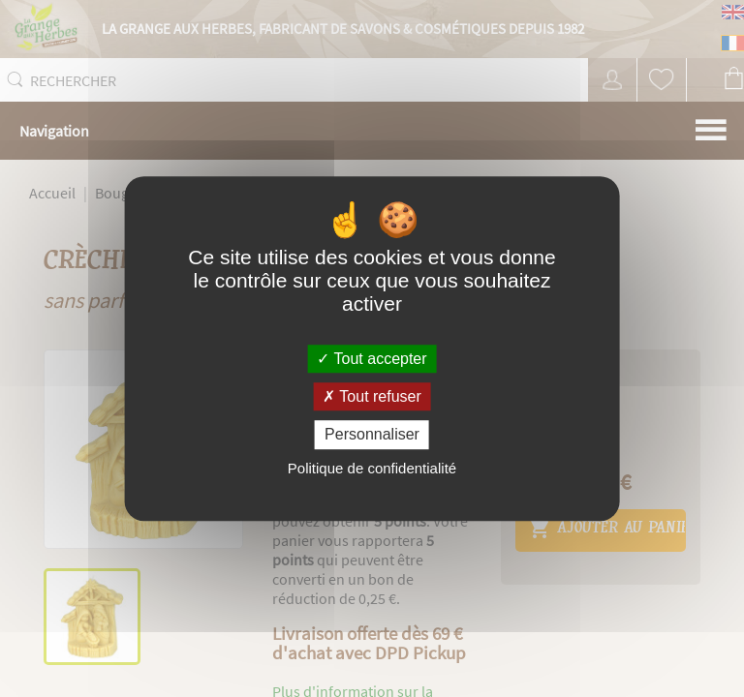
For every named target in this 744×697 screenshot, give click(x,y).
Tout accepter (371, 358)
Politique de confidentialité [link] (372, 468)
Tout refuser (372, 396)
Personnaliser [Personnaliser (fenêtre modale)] (372, 435)
